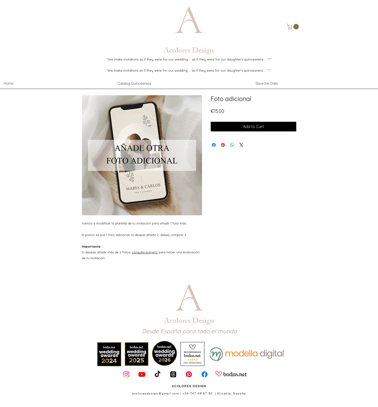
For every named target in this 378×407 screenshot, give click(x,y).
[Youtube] (142, 374)
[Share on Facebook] (214, 145)
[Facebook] (205, 374)
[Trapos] (173, 374)
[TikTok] (158, 374)
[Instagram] (126, 374)
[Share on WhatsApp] (232, 145)
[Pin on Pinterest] (223, 145)
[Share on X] (241, 145)
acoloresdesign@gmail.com (155, 393)
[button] (293, 26)
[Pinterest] (189, 374)
